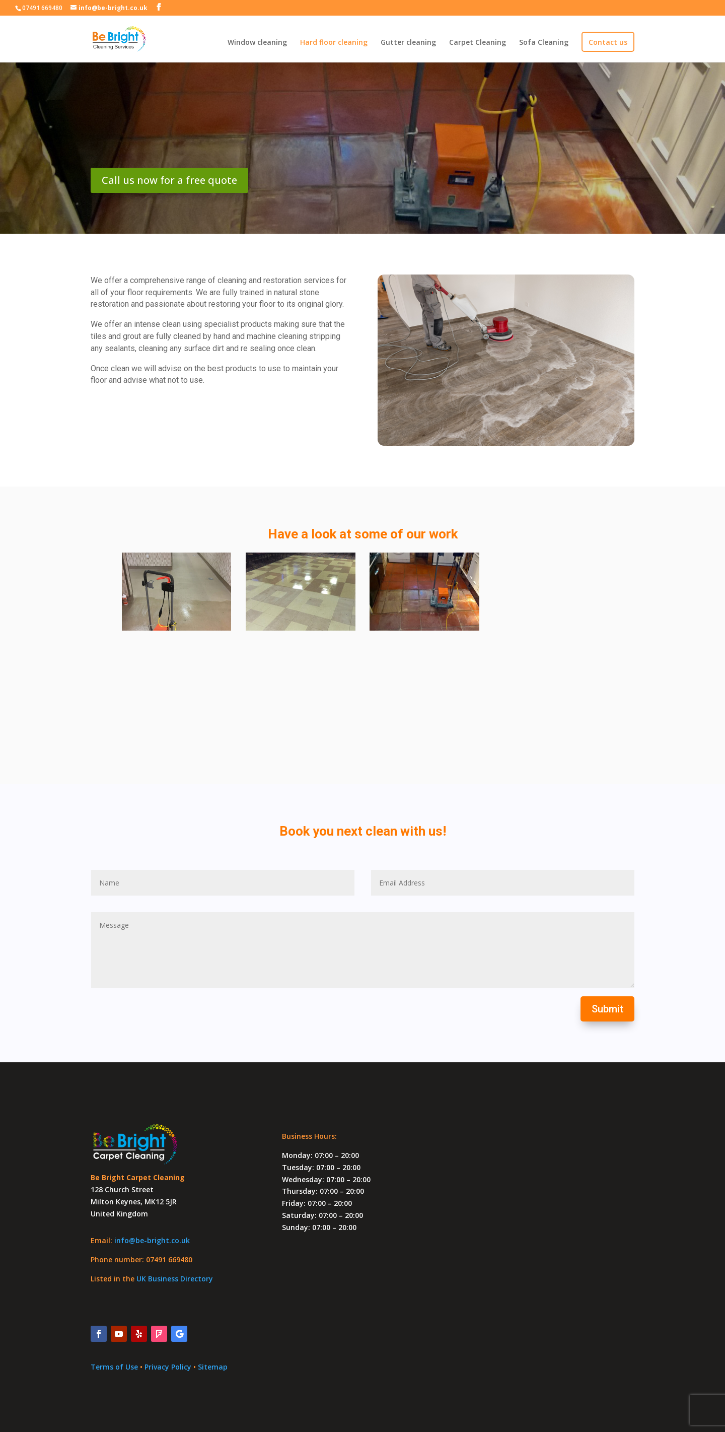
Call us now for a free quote (169, 180)
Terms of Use (114, 1367)
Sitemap (213, 1367)
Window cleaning (257, 43)
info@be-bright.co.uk (152, 1240)
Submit (607, 1009)
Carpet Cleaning (477, 43)
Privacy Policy (168, 1367)
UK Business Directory (174, 1278)
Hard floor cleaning (334, 43)
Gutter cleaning (408, 43)
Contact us (608, 43)
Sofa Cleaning (543, 43)
